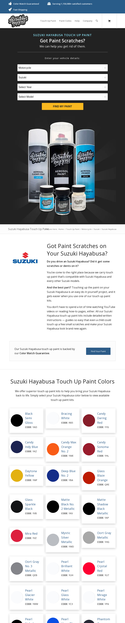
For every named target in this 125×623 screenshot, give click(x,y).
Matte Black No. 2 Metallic (68, 504)
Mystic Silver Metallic (66, 537)
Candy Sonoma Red (103, 446)
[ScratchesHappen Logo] (18, 21)
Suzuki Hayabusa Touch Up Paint (28, 229)
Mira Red (31, 533)
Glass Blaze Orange (102, 475)
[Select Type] (62, 67)
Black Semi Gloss (29, 418)
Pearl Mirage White (102, 594)
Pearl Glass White (65, 594)
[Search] (96, 21)
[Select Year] (62, 87)
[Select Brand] (62, 77)
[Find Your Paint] (98, 351)
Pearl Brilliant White (66, 566)
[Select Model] (62, 96)
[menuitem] (48, 21)
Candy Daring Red (102, 418)
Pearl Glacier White (30, 594)
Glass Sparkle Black (30, 504)
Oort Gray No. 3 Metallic (32, 566)
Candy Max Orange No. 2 (68, 446)
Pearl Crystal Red (102, 566)
